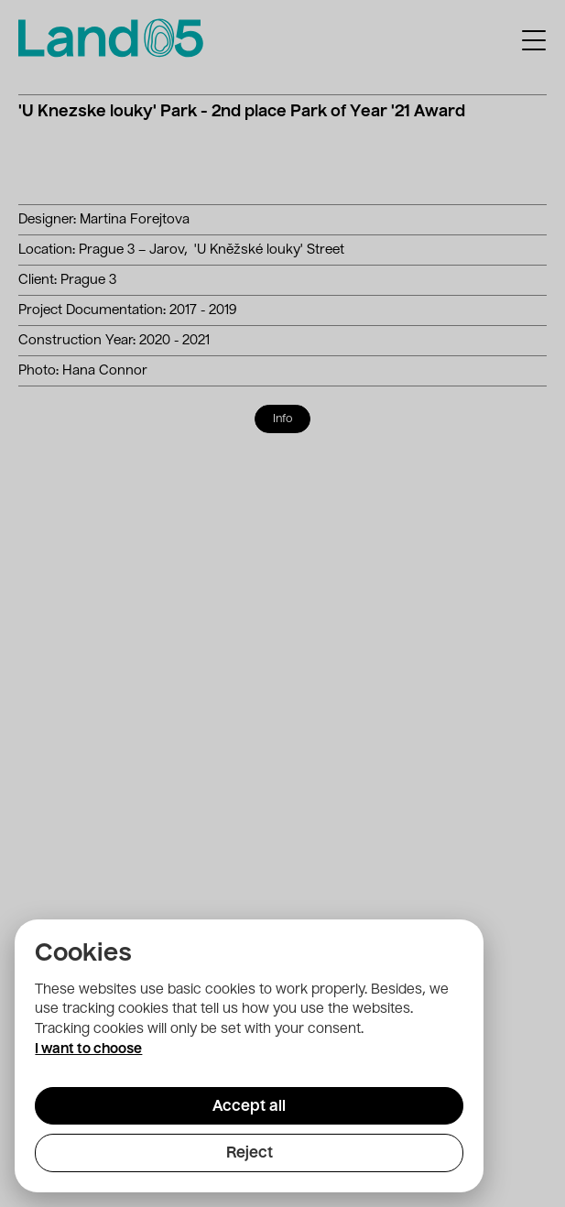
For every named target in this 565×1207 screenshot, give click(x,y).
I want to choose (88, 1049)
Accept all (249, 1107)
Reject (249, 1154)
